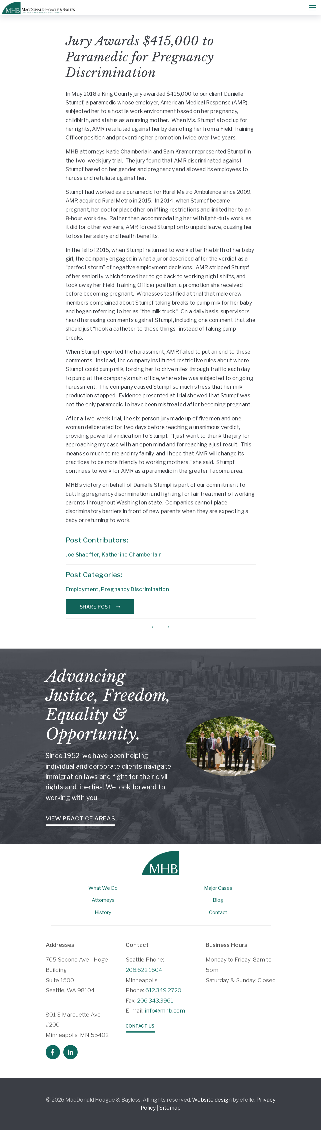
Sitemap (170, 1108)
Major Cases (218, 888)
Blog (218, 900)
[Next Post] (167, 627)
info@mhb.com (165, 1010)
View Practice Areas (80, 818)
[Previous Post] (154, 627)
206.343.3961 (155, 1000)
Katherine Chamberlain (132, 554)
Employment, (83, 589)
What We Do (103, 888)
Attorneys (103, 900)
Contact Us (140, 1026)
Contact (218, 912)
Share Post (100, 607)
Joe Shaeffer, (84, 554)
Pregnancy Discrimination (135, 589)
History (103, 912)
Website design (212, 1100)
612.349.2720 (163, 990)
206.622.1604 (144, 970)
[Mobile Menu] (312, 7)
